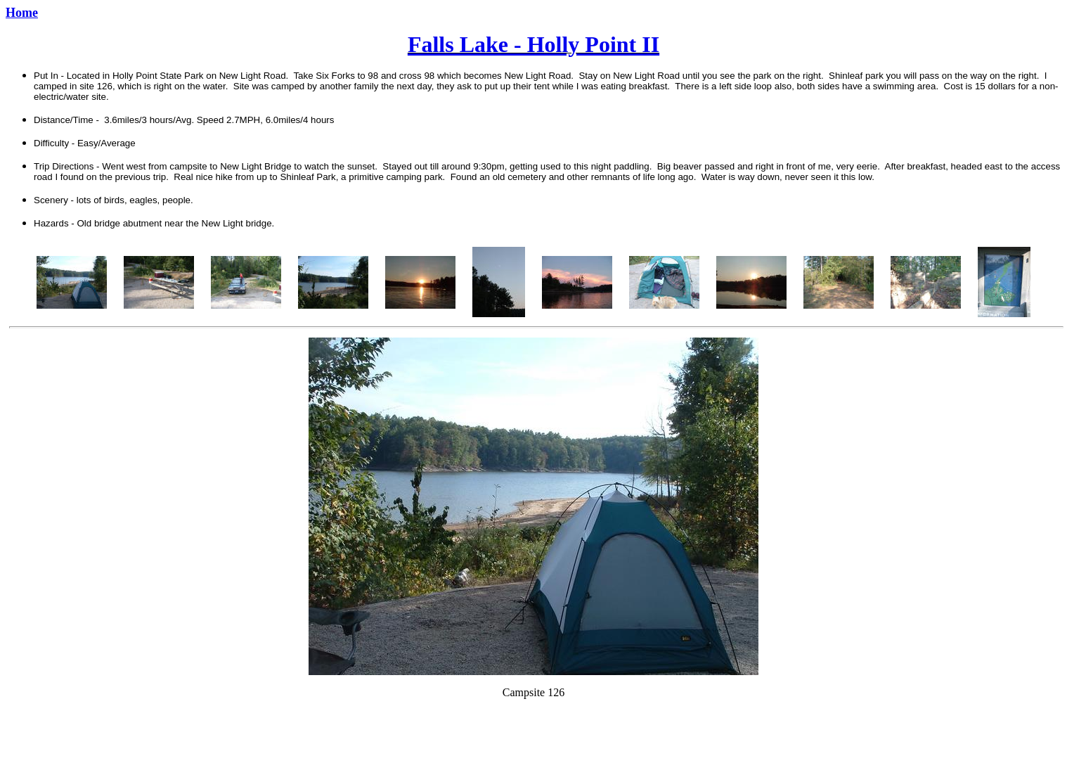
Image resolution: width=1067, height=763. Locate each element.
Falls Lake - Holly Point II (533, 44)
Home (22, 13)
